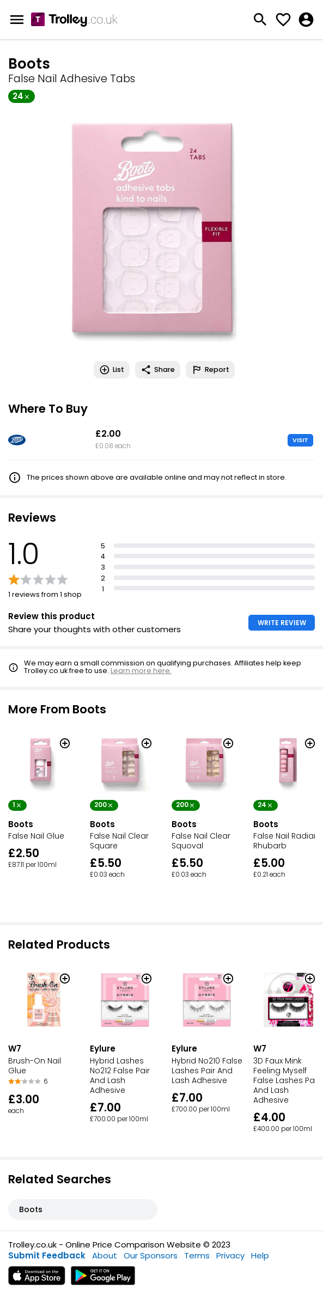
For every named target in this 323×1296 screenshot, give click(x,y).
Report (210, 369)
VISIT (300, 440)
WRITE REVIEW (282, 622)
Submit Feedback (47, 1255)
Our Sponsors (151, 1255)
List (111, 369)
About (104, 1255)
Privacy (230, 1255)
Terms (197, 1255)
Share (158, 369)
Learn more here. (141, 670)
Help (260, 1255)
